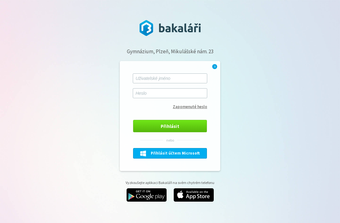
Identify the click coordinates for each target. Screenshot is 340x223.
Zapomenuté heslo (190, 106)
